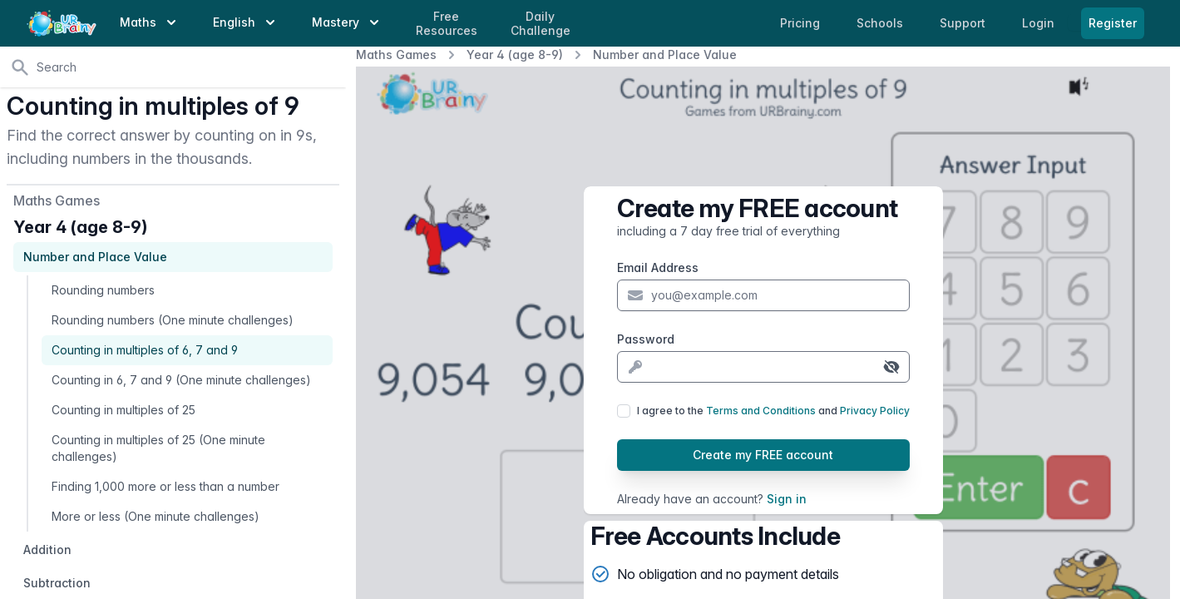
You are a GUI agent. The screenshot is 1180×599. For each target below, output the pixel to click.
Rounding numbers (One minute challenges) (173, 320)
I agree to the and (773, 410)
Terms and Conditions (761, 410)
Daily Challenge (540, 23)
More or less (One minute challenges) (155, 516)
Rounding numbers (103, 290)
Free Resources (446, 23)
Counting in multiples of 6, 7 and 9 (145, 350)
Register (1113, 23)
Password (645, 339)
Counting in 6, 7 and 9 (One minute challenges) (181, 380)
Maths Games (396, 54)
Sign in (787, 499)
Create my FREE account (763, 455)
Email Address (658, 267)
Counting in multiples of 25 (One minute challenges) (158, 448)
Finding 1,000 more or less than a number (165, 486)
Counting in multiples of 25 (123, 410)
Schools (881, 23)
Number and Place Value (665, 54)
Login (1040, 23)
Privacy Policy (875, 410)
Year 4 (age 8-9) (515, 54)
